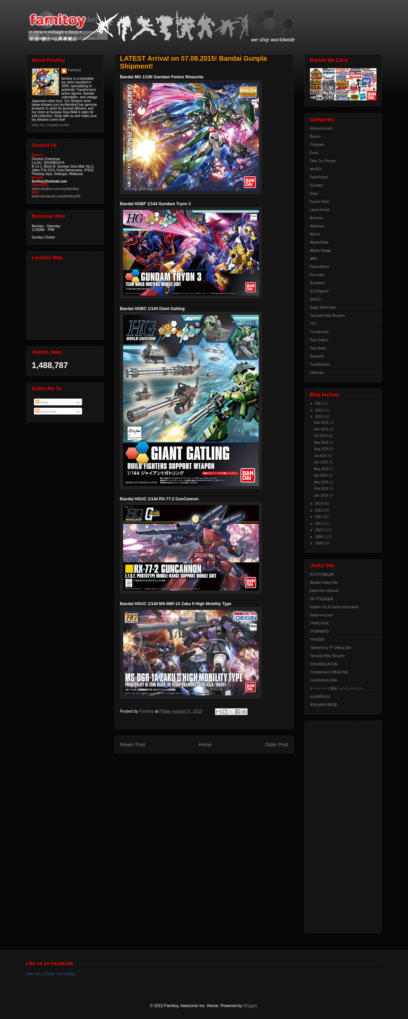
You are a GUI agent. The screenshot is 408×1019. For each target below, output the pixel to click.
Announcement (321, 128)
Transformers (320, 364)
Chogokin (317, 145)
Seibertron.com (321, 615)
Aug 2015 (322, 449)
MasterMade (319, 242)
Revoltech (317, 283)
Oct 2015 (321, 436)
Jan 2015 (321, 495)
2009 (319, 537)
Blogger (250, 1005)
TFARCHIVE (319, 623)
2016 (319, 410)
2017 (319, 403)
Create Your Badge (60, 974)
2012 (319, 517)
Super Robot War (323, 307)
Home (205, 744)
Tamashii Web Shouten (327, 316)
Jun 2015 (321, 462)
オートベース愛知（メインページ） (337, 688)
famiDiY (316, 169)
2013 (319, 510)
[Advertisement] (337, 825)
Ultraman (317, 372)
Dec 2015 (322, 422)
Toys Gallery (319, 340)
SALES (315, 299)
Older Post (276, 744)
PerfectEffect (319, 267)
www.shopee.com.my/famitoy (55, 189)
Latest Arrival (320, 210)
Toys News (318, 348)
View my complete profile (51, 125)
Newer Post (132, 744)
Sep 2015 (322, 442)
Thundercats (319, 332)
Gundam (316, 185)
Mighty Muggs (320, 250)
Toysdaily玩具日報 (323, 664)
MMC (314, 259)
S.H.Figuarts (319, 291)
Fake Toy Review (323, 161)
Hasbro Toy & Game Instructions (334, 607)
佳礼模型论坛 (320, 696)
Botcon (315, 136)
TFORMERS (319, 631)
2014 (319, 503)
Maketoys (317, 226)
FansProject (319, 177)
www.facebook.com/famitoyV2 (56, 196)
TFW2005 (317, 639)
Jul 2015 (321, 456)
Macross (316, 218)
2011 (319, 523)
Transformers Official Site (329, 672)
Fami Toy (33, 974)
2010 (319, 530)
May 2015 (322, 469)
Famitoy (74, 70)
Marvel (315, 234)
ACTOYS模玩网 (322, 574)
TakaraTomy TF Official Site (330, 648)
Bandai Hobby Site (324, 582)
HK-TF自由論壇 (321, 599)
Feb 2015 (321, 489)
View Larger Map (66, 299)
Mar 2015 (321, 482)
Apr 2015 (321, 475)
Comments (46, 412)
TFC (313, 324)
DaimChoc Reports (324, 591)
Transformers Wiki (323, 680)
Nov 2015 (322, 429)
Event (314, 153)
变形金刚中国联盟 (323, 705)
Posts (42, 402)
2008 (319, 543)
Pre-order (317, 275)
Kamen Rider (320, 202)
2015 (319, 417)
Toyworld (316, 356)
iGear (314, 193)
